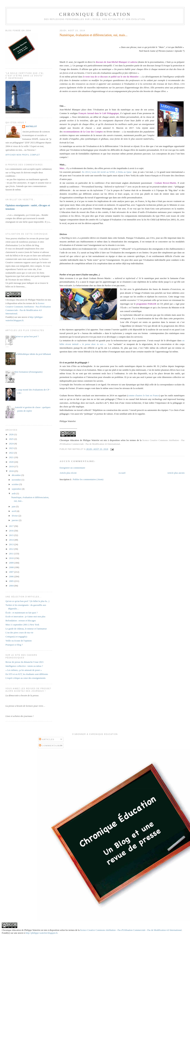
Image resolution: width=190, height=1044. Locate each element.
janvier (15, 520)
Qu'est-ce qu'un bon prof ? (27, 336)
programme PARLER (146, 303)
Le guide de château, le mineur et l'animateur (26, 628)
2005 (11, 581)
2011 (11, 553)
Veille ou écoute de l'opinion (18, 640)
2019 (11, 466)
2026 (11, 434)
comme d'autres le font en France (143, 395)
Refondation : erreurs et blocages (20, 620)
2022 (11, 452)
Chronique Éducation (95, 14)
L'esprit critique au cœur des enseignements (25, 678)
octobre (15, 484)
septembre (17, 489)
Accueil (121, 473)
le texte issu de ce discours (95, 76)
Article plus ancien (176, 473)
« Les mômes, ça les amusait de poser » (23, 670)
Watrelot (31, 126)
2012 (11, 549)
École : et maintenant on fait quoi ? (21, 612)
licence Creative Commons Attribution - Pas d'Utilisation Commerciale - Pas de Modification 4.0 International (131, 930)
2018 (11, 471)
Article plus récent (68, 473)
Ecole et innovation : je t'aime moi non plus (25, 616)
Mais (62, 168)
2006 (11, 576)
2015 (11, 535)
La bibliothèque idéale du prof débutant (33, 354)
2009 (11, 562)
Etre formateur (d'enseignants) (28, 372)
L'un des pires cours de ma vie (19, 632)
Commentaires (51, 745)
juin (14, 506)
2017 (11, 526)
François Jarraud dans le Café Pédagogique (98, 113)
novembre (17, 479)
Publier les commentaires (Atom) (88, 479)
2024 (11, 443)
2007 (11, 572)
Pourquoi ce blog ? (14, 644)
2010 (11, 558)
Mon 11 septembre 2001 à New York (22, 624)
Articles (46, 739)
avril (14, 511)
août (14, 493)
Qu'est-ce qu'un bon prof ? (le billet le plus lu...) (27, 601)
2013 (11, 544)
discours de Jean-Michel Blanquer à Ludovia (116, 62)
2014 (11, 539)
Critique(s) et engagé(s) (16, 636)
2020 (11, 462)
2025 (11, 439)
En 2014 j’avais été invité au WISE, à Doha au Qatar (107, 172)
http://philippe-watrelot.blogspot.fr (41, 933)
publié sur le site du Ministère (125, 76)
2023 (11, 448)
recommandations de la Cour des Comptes (83, 131)
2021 (11, 457)
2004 (11, 585)
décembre (16, 475)
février (15, 515)
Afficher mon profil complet (22, 155)
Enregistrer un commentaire (72, 467)
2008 (11, 567)
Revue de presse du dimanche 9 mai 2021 (24, 662)
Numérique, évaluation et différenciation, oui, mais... (93, 35)
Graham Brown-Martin (165, 183)
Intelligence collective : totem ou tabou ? (24, 666)
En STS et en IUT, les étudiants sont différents (26, 674)
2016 (11, 530)
